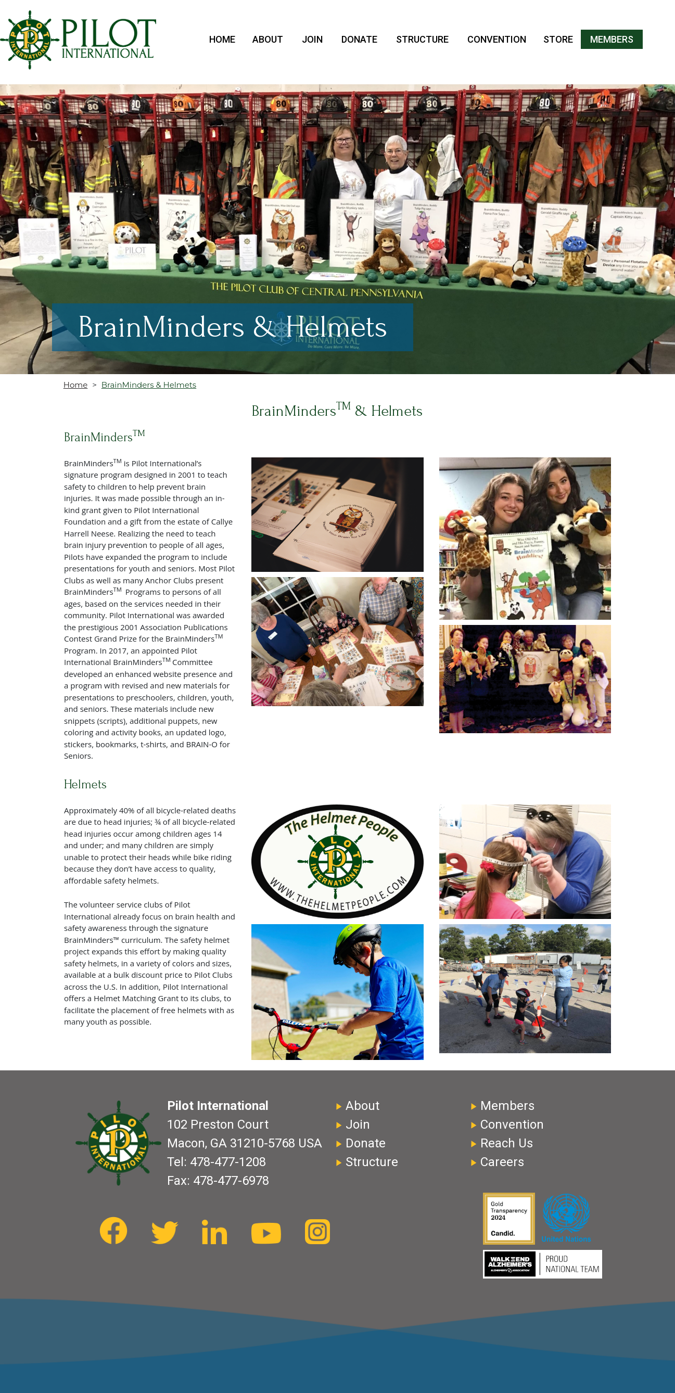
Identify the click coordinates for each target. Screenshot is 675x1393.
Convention (496, 39)
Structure (422, 39)
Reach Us (506, 1143)
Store (558, 39)
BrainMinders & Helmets (148, 385)
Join (312, 39)
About (267, 39)
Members (611, 39)
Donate (359, 39)
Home (222, 39)
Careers (502, 1162)
